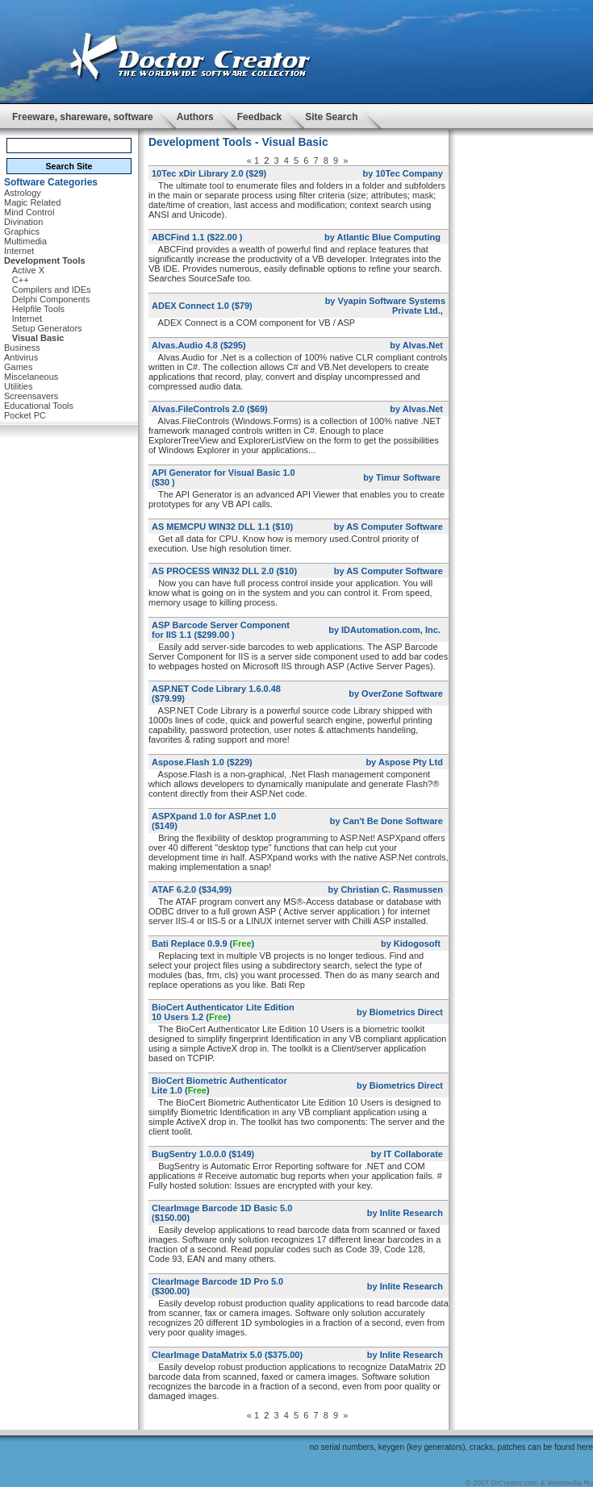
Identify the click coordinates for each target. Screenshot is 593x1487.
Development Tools (45, 260)
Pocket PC (25, 415)
